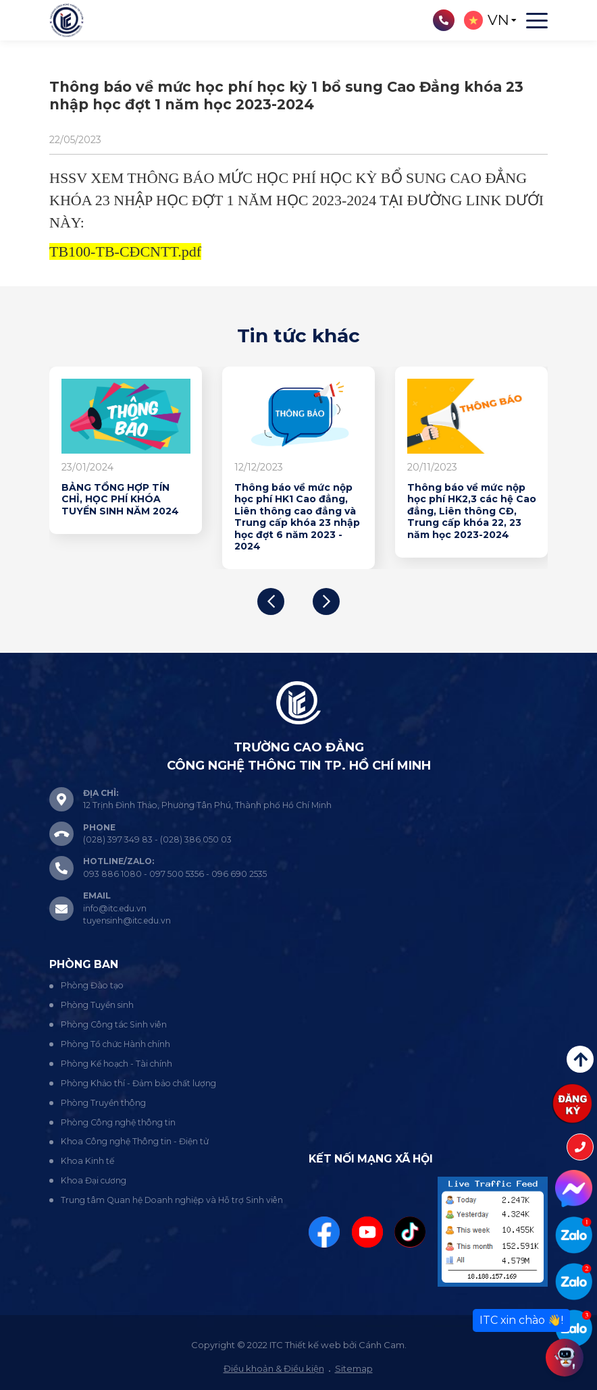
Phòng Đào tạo (92, 985)
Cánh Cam (382, 1344)
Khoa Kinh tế (87, 1161)
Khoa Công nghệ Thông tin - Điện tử (135, 1141)
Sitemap (354, 1368)
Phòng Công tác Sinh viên (114, 1024)
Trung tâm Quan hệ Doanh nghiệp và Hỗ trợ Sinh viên (172, 1200)
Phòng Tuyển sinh (97, 1005)
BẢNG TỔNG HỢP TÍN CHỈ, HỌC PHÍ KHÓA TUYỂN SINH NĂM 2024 (120, 499)
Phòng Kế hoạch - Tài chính (116, 1064)
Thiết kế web (313, 1344)
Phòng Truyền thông (103, 1103)
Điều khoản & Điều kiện (274, 1368)
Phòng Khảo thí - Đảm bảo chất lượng (138, 1083)
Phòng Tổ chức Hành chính (115, 1044)
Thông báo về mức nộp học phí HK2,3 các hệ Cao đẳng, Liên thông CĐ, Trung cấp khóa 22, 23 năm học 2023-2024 (471, 511)
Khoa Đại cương (93, 1180)
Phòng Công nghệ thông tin (118, 1122)
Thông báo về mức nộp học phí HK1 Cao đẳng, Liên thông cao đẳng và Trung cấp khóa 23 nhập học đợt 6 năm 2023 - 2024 (297, 517)
